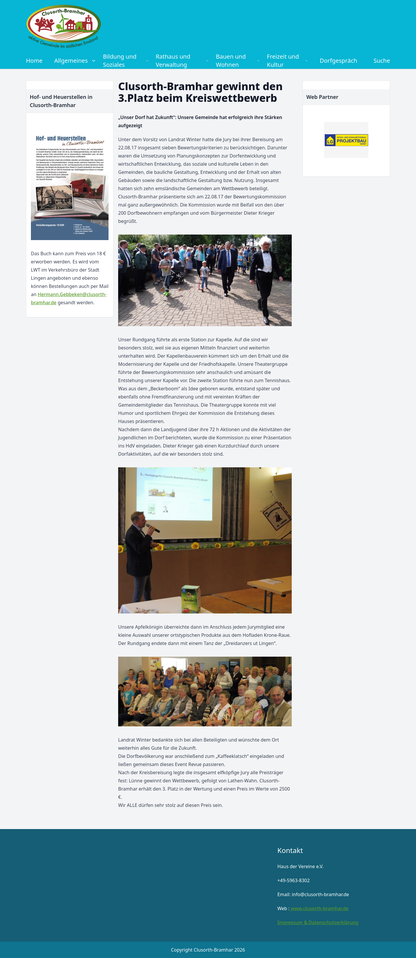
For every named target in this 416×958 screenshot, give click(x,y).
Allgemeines (75, 60)
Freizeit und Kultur (287, 61)
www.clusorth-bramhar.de (319, 908)
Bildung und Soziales (126, 61)
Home (34, 60)
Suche (381, 60)
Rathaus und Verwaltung (182, 61)
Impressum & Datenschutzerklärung (318, 922)
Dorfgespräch (338, 60)
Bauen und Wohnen (238, 61)
